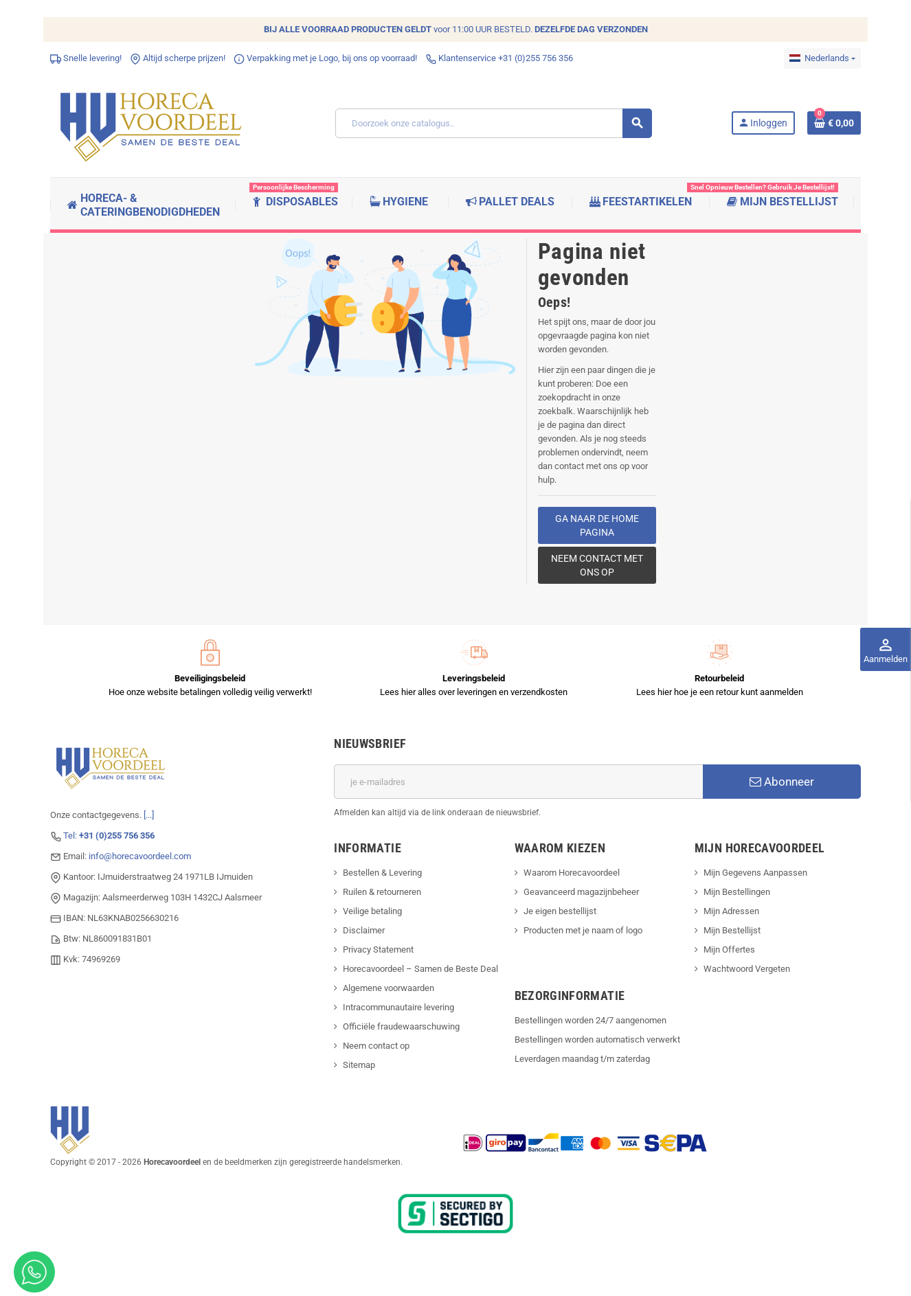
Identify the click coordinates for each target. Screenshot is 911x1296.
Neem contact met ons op (597, 565)
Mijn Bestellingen (737, 892)
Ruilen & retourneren (382, 892)
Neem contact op (376, 1046)
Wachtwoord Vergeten (747, 969)
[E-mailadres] (518, 781)
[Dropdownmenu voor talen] (822, 58)
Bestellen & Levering (382, 872)
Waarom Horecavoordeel (572, 872)
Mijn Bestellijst (732, 930)
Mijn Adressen (731, 911)
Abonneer (782, 781)
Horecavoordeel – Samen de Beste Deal (420, 969)
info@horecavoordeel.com (140, 856)
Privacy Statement (378, 949)
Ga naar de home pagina (597, 525)
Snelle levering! (86, 58)
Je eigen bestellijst (560, 911)
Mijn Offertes (729, 949)
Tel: (109, 835)
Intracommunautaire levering (398, 1007)
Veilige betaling (372, 911)
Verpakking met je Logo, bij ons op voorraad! (325, 58)
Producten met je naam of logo (583, 930)
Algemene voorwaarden (388, 988)
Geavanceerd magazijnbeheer (581, 892)
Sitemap (359, 1065)
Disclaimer (364, 930)
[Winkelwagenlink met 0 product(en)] (834, 123)
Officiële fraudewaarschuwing (401, 1026)
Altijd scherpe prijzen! (177, 58)
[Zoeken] (493, 123)
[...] (149, 815)
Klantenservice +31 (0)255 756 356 (499, 58)
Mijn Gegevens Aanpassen (755, 872)
